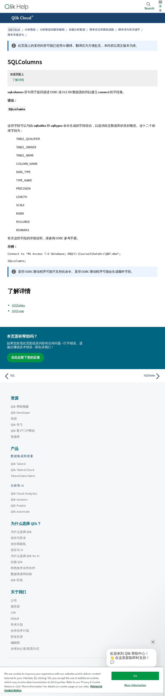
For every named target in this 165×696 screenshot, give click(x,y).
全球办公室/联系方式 (25, 649)
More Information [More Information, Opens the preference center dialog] (135, 685)
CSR (13, 612)
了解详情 (18, 80)
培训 (14, 419)
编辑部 (15, 643)
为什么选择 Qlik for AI (25, 556)
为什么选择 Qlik (21, 532)
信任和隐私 (18, 544)
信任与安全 (18, 538)
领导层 (15, 606)
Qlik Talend (18, 464)
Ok (135, 676)
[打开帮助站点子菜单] (6, 18)
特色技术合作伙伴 (23, 568)
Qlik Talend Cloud (22, 470)
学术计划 (17, 624)
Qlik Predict (18, 505)
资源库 (15, 437)
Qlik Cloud (22, 18)
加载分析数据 (77, 29)
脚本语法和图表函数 (101, 29)
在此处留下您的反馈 (25, 357)
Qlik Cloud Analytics (24, 493)
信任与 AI (17, 550)
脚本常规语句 (16, 35)
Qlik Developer (20, 413)
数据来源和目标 (21, 574)
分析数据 (30, 29)
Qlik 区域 (17, 580)
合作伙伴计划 (20, 631)
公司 (14, 600)
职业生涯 (17, 637)
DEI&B (15, 618)
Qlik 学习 (17, 425)
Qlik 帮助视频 (20, 406)
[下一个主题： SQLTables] (123, 376)
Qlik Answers (19, 499)
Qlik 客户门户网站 (23, 431)
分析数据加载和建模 (52, 29)
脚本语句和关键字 (129, 29)
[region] (81, 681)
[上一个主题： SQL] (42, 376)
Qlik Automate (20, 511)
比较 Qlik (17, 562)
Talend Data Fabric (23, 476)
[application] (128, 659)
